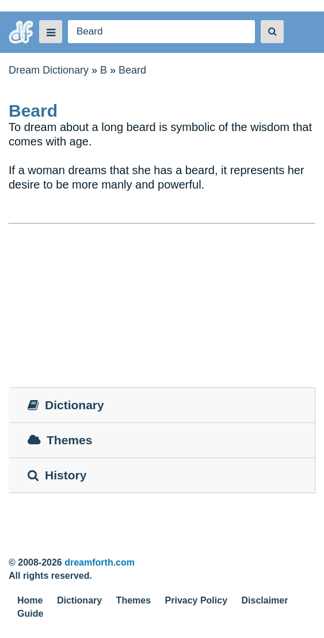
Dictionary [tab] (66, 405)
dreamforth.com (99, 562)
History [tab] (57, 475)
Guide (30, 613)
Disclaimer (265, 600)
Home (30, 600)
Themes (133, 600)
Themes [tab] (60, 440)
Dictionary (79, 600)
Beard (132, 70)
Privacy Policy (196, 600)
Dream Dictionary (49, 70)
